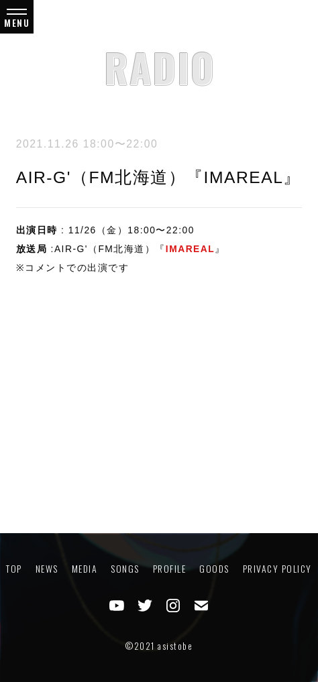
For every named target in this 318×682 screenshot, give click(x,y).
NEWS (47, 568)
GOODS (214, 568)
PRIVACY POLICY (277, 568)
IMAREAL (190, 248)
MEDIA (85, 568)
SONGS (125, 568)
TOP (14, 568)
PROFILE (170, 568)
